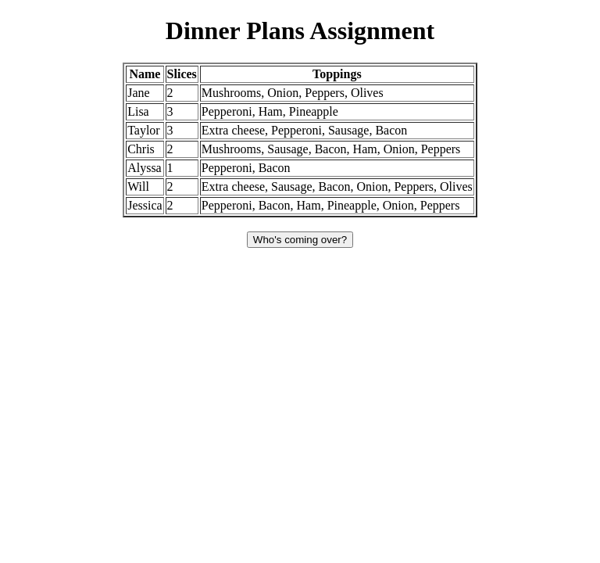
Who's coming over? (300, 240)
